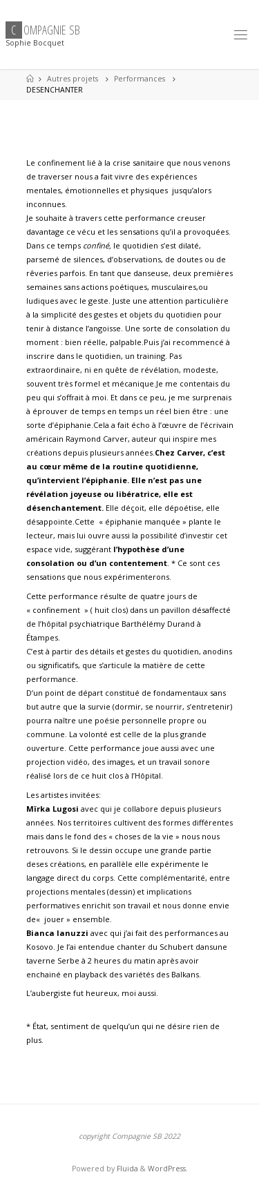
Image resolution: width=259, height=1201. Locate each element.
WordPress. (168, 1168)
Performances (139, 79)
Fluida (126, 1168)
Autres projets (72, 79)
